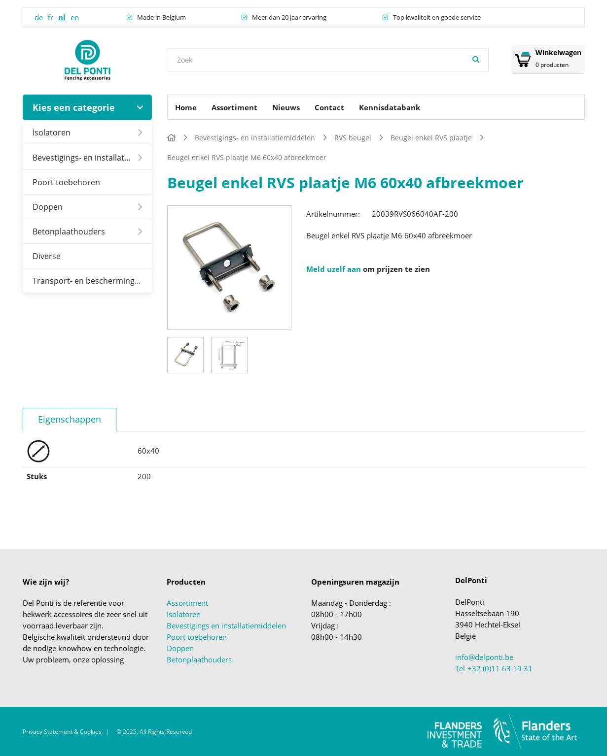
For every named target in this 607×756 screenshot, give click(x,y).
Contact (329, 107)
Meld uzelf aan (333, 269)
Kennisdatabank (389, 107)
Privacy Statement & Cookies (62, 731)
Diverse (47, 256)
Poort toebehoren (66, 182)
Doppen (48, 206)
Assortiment (234, 107)
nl (62, 17)
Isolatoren (52, 132)
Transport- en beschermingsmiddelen (92, 280)
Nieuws (286, 107)
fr (50, 17)
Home (186, 107)
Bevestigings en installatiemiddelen (226, 625)
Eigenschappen (69, 419)
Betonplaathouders (69, 231)
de (39, 17)
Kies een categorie (74, 107)
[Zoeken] (476, 60)
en (75, 17)
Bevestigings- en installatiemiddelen (92, 157)
